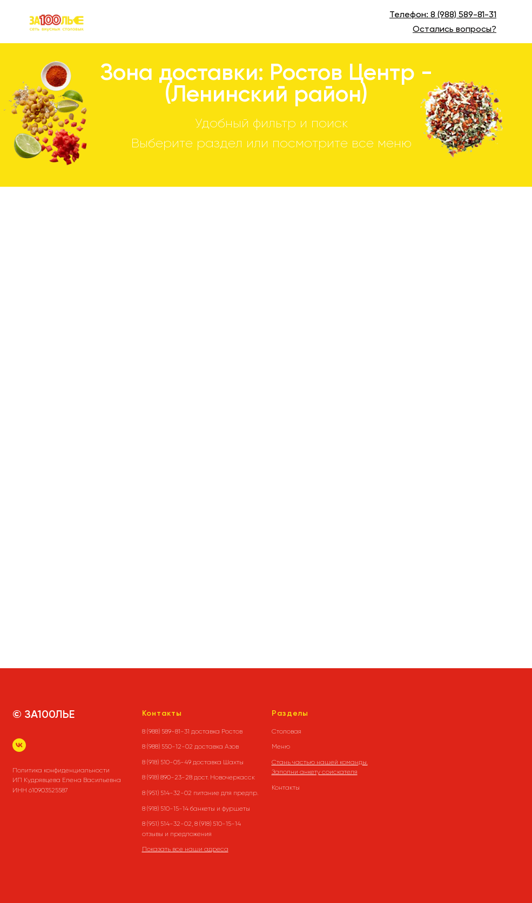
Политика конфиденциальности (61, 770)
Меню (281, 746)
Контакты (286, 787)
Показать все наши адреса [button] (185, 849)
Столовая (286, 731)
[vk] (19, 745)
